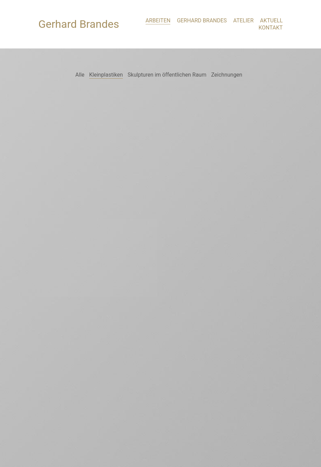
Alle (79, 75)
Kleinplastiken (106, 75)
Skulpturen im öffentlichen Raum (167, 75)
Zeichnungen (226, 75)
